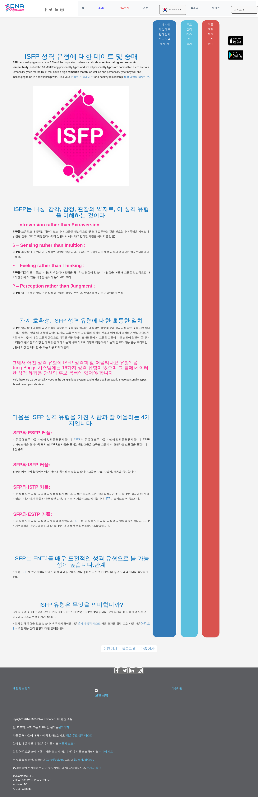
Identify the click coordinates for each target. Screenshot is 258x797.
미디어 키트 (106, 751)
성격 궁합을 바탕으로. (137, 76)
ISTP (108, 498)
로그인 (101, 8)
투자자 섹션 (94, 767)
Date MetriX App (84, 759)
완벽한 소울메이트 (82, 76)
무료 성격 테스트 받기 (189, 34)
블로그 (194, 8)
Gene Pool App (55, 759)
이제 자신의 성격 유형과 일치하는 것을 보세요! (165, 34)
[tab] (129, 694)
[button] (129, 693)
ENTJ (24, 572)
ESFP (77, 439)
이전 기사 (110, 648)
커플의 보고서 (67, 743)
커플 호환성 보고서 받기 (211, 34)
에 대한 (216, 8)
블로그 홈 (129, 648)
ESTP (77, 520)
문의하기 (63, 727)
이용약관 (177, 688)
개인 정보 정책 (21, 688)
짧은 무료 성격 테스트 (79, 735)
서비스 (239, 9)
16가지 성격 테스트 (89, 623)
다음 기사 (147, 648)
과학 (145, 8)
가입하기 (124, 8)
